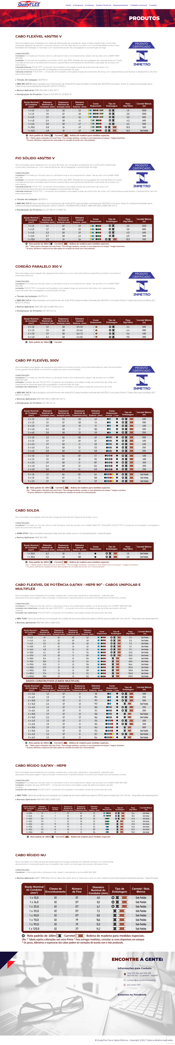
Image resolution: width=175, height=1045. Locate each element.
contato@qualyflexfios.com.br (141, 980)
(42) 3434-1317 (133, 985)
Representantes (120, 5)
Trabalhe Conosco (138, 5)
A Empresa (78, 5)
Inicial (68, 5)
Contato (153, 5)
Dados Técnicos (103, 5)
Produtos (89, 5)
